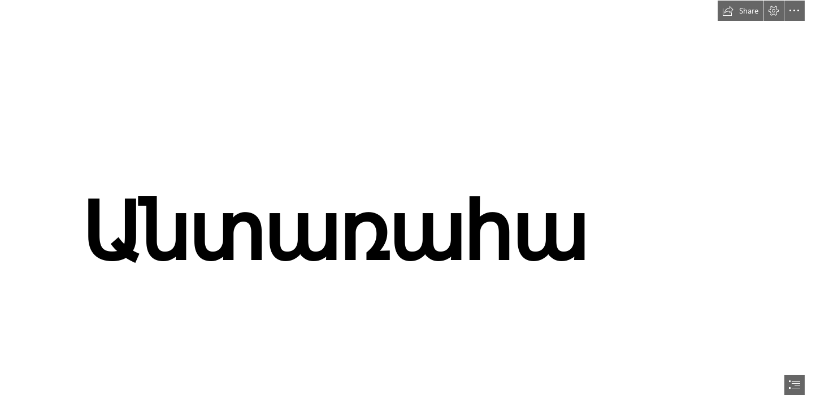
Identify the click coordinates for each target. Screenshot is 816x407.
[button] (740, 11)
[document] (408, 203)
